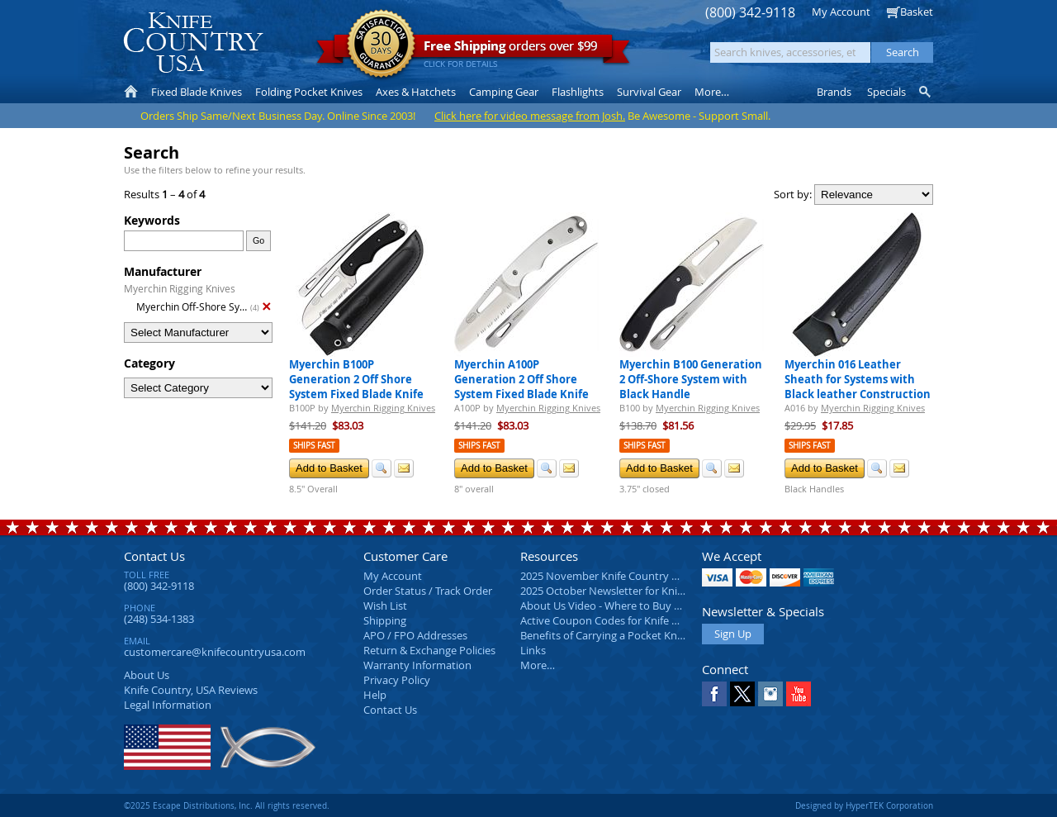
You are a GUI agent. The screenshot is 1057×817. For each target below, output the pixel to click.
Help (374, 694)
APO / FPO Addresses (415, 635)
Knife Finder (926, 91)
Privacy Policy (396, 679)
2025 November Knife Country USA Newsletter (633, 575)
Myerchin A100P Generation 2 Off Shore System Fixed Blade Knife (521, 379)
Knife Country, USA (193, 42)
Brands (834, 91)
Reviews (191, 689)
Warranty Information (417, 665)
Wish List (385, 605)
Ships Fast (314, 445)
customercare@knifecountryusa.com (215, 651)
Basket (916, 11)
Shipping (384, 620)
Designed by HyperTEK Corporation (864, 805)
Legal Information (167, 704)
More (711, 91)
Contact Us (154, 556)
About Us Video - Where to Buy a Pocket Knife (631, 605)
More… (537, 665)
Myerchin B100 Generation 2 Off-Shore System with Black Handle (690, 379)
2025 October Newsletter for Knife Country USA (635, 590)
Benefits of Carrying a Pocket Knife (604, 635)
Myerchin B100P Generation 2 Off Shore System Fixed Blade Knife (356, 379)
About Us (146, 674)
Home (131, 91)
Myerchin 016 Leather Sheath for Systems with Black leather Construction (857, 379)
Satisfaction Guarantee (381, 45)
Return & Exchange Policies (429, 650)
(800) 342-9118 (750, 12)
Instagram (770, 694)
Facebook (714, 694)
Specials (886, 91)
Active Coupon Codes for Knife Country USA (627, 620)
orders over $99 (473, 50)
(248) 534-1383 (159, 618)
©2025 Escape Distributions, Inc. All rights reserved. (226, 805)
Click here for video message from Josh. (529, 115)
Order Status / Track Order (427, 590)
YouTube (798, 694)
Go (258, 240)
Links (533, 650)
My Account (841, 11)
